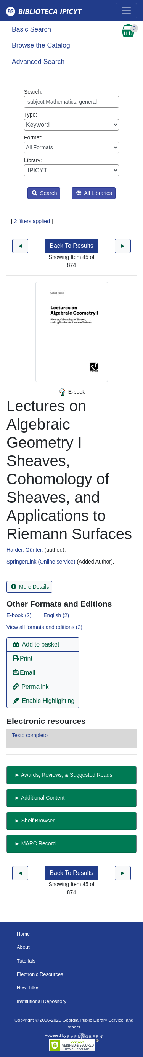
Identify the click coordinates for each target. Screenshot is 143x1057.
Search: (71, 98)
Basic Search (31, 29)
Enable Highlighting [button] (43, 701)
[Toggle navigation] (126, 10)
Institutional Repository (41, 1001)
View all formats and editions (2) (44, 627)
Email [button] (24, 672)
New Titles (28, 987)
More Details (30, 587)
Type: (71, 121)
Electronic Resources (40, 974)
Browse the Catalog (41, 45)
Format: (71, 143)
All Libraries (94, 193)
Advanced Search (38, 61)
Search (44, 193)
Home (23, 934)
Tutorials (26, 961)
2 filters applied (32, 221)
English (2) (56, 615)
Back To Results (71, 246)
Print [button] (22, 658)
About (23, 947)
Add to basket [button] (36, 644)
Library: (71, 166)
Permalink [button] (31, 686)
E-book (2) (18, 615)
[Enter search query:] (71, 102)
